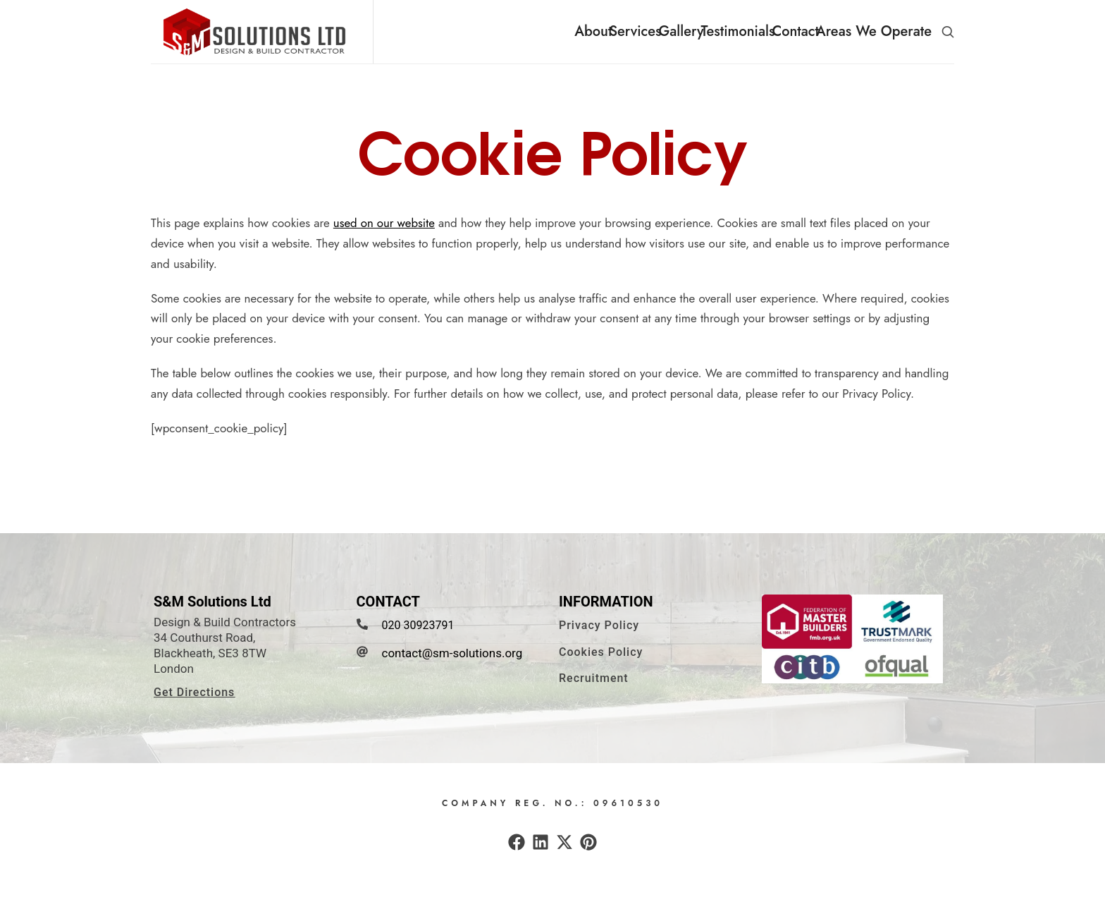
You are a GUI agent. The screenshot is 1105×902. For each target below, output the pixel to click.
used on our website (384, 232)
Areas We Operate (874, 31)
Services (635, 31)
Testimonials (737, 31)
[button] (948, 31)
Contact (795, 31)
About (593, 31)
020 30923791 (418, 634)
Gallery (680, 31)
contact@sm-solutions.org (452, 662)
